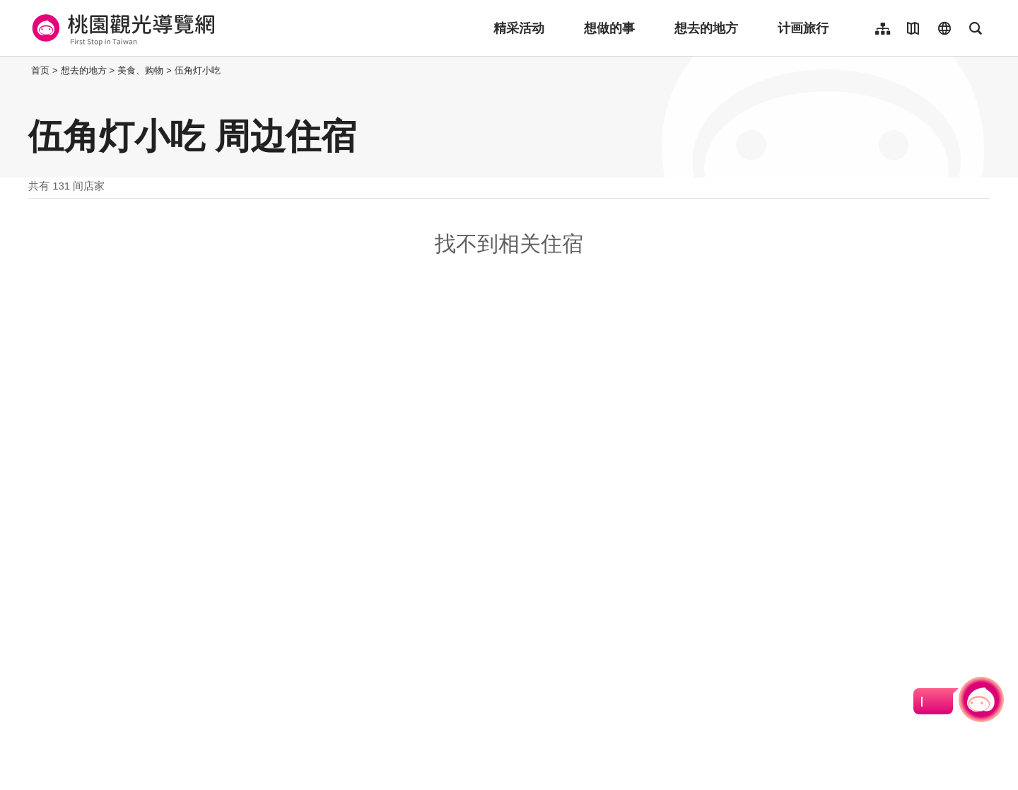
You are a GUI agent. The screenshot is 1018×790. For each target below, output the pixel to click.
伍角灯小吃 (198, 70)
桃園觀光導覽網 (121, 28)
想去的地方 (706, 28)
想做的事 (609, 28)
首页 (40, 70)
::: (24, 70)
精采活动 (518, 28)
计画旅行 (803, 28)
